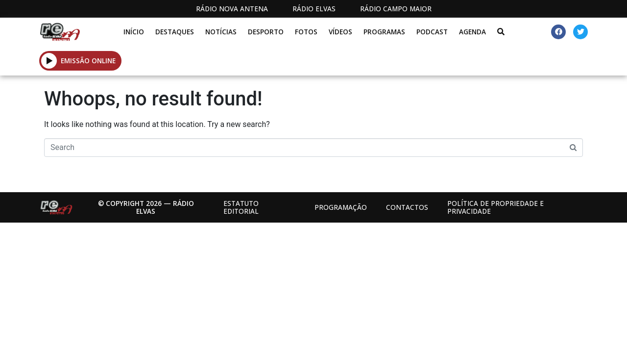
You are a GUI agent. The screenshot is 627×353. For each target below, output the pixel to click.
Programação (340, 207)
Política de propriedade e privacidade (495, 207)
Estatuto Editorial (241, 207)
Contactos (407, 207)
